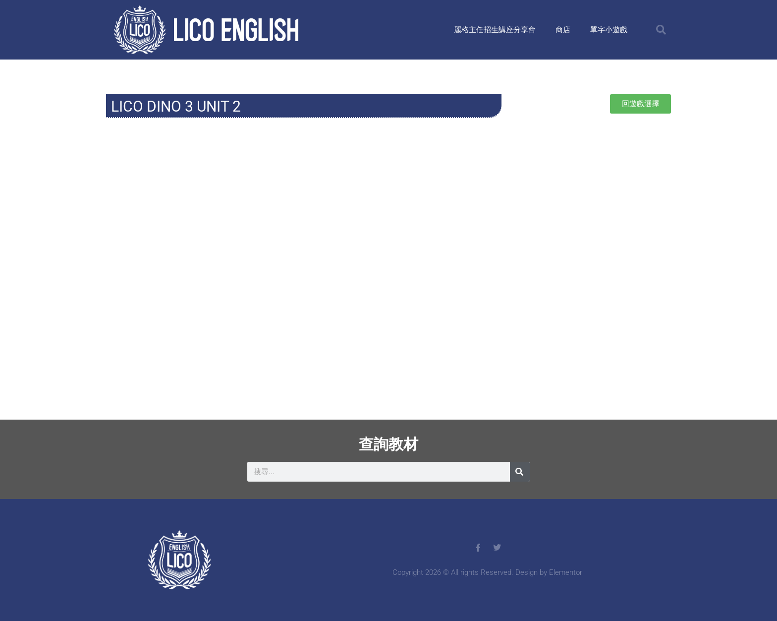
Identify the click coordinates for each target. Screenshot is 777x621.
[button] (661, 30)
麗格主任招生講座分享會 (495, 29)
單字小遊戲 (608, 29)
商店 (562, 29)
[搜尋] (520, 472)
